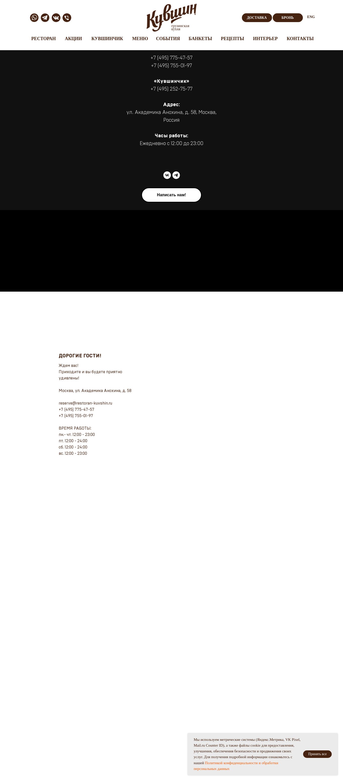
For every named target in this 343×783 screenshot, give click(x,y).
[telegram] (176, 175)
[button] (171, 195)
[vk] (167, 175)
